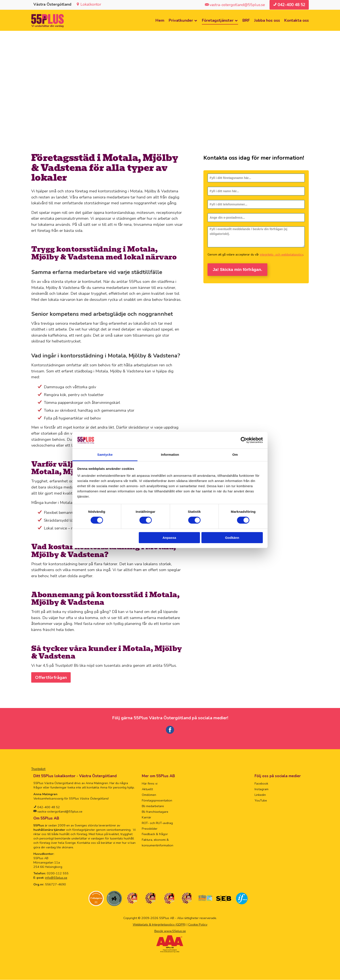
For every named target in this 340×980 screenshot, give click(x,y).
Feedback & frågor (155, 834)
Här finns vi (149, 784)
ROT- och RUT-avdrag (157, 823)
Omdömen (149, 795)
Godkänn (232, 537)
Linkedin (260, 795)
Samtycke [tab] (105, 454)
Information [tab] (170, 454)
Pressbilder (149, 829)
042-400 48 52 (48, 807)
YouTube (261, 800)
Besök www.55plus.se (170, 931)
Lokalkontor (90, 4)
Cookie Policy (197, 925)
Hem (159, 20)
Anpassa (169, 537)
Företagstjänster (218, 20)
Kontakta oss (296, 20)
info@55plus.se (56, 878)
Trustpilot (38, 769)
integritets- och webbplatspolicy (281, 255)
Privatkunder (181, 20)
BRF (246, 20)
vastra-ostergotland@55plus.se (59, 812)
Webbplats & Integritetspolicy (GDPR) (159, 925)
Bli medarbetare (153, 806)
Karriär (146, 817)
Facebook (261, 784)
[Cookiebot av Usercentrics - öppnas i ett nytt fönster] (244, 440)
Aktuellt (147, 789)
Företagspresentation (157, 800)
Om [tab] (235, 454)
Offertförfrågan (51, 677)
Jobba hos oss (267, 20)
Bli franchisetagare (155, 812)
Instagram (261, 789)
